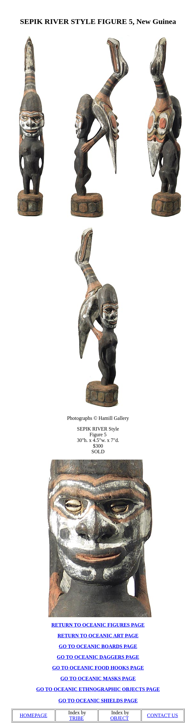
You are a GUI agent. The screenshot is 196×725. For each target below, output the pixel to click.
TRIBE (76, 718)
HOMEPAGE (33, 715)
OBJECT (119, 718)
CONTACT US (162, 715)
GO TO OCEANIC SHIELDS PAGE (98, 700)
